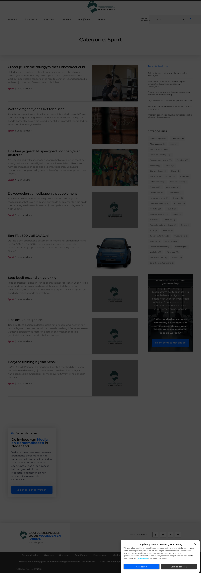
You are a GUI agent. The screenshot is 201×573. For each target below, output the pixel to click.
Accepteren (141, 567)
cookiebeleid (142, 558)
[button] (195, 544)
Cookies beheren (179, 567)
